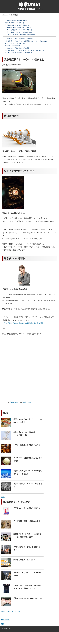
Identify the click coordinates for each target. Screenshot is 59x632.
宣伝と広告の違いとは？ (12, 46)
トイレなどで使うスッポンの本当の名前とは (18, 30)
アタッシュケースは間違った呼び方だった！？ (19, 27)
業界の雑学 (14, 15)
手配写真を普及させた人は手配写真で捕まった (19, 25)
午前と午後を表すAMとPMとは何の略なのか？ (19, 32)
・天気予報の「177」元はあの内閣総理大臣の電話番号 (23, 323)
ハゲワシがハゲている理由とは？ (15, 43)
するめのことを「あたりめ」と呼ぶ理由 (17, 48)
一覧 (3, 497)
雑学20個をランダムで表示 (11, 611)
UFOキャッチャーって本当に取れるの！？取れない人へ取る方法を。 (26, 50)
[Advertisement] (20, 353)
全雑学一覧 (5, 619)
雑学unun (5, 15)
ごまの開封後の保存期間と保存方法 (16, 20)
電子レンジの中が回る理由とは (14, 23)
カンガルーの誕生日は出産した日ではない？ (18, 53)
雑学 (5, 629)
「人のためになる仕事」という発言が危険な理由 (20, 34)
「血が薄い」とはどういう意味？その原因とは (19, 39)
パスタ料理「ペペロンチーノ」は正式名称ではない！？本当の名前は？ (26, 41)
